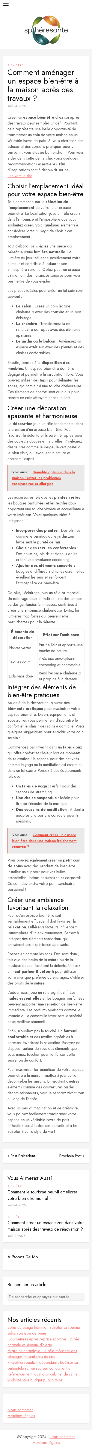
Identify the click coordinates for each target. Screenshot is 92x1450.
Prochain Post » (71, 1156)
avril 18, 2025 (16, 1236)
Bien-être (16, 65)
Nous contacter (20, 1410)
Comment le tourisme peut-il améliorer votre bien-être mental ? (42, 1195)
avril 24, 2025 (17, 106)
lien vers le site (20, 176)
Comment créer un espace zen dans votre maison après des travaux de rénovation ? (46, 1226)
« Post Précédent (21, 1156)
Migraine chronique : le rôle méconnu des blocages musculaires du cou (42, 1353)
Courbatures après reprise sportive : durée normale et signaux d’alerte (43, 1342)
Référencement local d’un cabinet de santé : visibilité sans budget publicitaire (44, 1377)
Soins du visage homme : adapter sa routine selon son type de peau (44, 1330)
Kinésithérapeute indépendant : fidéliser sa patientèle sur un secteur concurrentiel (43, 1365)
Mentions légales (21, 1416)
